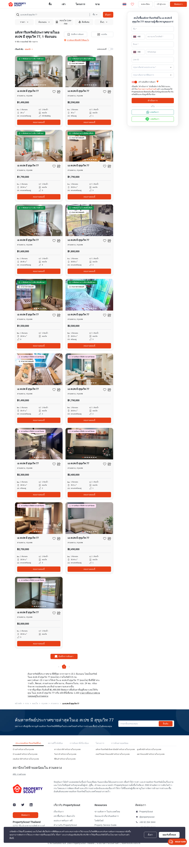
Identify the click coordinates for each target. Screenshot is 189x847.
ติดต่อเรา (178, 4)
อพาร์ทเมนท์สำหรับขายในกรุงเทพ (150, 754)
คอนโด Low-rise (64, 22)
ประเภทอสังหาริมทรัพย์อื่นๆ (28, 743)
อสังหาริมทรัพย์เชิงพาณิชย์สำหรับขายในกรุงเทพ (115, 749)
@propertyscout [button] (146, 817)
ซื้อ (50, 4)
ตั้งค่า (150, 835)
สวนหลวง (55, 703)
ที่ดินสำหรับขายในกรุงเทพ (64, 759)
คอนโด (35, 703)
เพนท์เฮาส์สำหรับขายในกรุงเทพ (26, 759)
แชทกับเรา (152, 112)
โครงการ (100, 743)
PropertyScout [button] (146, 811)
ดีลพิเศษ (84, 22)
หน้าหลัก (18, 703)
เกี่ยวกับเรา (59, 811)
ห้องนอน (44, 22)
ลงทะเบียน (145, 4)
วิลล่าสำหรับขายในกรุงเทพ (65, 754)
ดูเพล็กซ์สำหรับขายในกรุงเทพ (149, 749)
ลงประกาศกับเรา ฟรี (63, 820)
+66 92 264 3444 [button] (147, 822)
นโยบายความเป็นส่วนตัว (147, 89)
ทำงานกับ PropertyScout (65, 825)
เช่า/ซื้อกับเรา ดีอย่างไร (64, 816)
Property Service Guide (105, 825)
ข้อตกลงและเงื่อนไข (131, 843)
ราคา (24, 22)
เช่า (63, 4)
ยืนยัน (165, 723)
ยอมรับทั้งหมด (169, 835)
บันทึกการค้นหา (75, 34)
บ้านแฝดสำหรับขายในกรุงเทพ (25, 754)
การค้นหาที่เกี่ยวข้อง (79, 743)
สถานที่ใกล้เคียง (55, 743)
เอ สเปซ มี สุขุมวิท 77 (70, 704)
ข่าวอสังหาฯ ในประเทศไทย (107, 811)
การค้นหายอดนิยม (119, 743)
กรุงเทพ (44, 703)
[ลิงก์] (12, 838)
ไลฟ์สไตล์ (99, 820)
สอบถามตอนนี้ (39, 122)
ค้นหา (108, 14)
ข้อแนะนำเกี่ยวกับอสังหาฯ (107, 816)
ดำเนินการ (153, 100)
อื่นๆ (104, 22)
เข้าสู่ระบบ (161, 4)
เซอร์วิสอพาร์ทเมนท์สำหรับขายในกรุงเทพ (112, 754)
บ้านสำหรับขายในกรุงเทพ (23, 749)
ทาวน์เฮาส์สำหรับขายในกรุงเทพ (67, 749)
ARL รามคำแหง (19, 774)
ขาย (97, 4)
